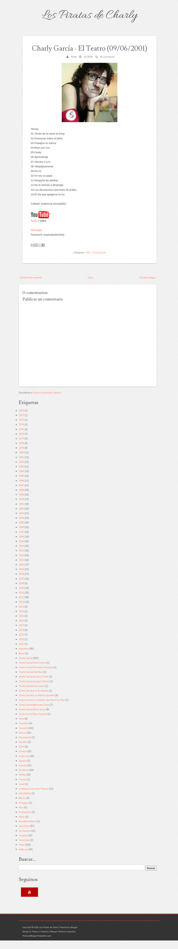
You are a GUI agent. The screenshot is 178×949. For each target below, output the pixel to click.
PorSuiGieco (25, 820)
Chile (21, 727)
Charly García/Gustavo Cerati (33, 685)
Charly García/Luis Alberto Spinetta (37, 703)
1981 (21, 465)
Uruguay (23, 843)
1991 (21, 512)
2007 (21, 587)
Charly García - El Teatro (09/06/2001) (89, 53)
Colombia (24, 731)
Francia (22, 787)
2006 (21, 582)
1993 (21, 521)
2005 (21, 577)
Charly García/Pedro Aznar (32, 717)
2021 (21, 652)
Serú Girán (24, 834)
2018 (21, 638)
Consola (23, 736)
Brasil (21, 661)
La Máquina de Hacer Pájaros (33, 797)
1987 (21, 493)
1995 (21, 531)
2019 (21, 643)
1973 (21, 428)
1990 (21, 507)
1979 (21, 456)
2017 (21, 633)
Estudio (23, 773)
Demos (22, 741)
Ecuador (23, 750)
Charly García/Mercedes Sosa (34, 713)
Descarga (36, 238)
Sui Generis (25, 839)
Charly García (99, 260)
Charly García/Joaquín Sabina (34, 689)
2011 (21, 605)
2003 (21, 568)
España (23, 769)
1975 (21, 437)
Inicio (90, 285)
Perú (21, 815)
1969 (21, 419)
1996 (21, 535)
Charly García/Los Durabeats (33, 699)
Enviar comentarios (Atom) (47, 401)
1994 (21, 526)
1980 (21, 461)
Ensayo (22, 759)
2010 (21, 601)
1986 (21, 489)
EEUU (21, 755)
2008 (21, 591)
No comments (107, 65)
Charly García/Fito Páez (31, 680)
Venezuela (24, 848)
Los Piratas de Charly (89, 15)
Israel (21, 792)
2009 (21, 596)
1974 (21, 433)
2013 (21, 615)
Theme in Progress (40, 940)
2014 (21, 619)
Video (21, 853)
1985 (21, 484)
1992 (21, 517)
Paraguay (23, 811)
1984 (21, 479)
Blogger (74, 935)
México (22, 806)
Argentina (24, 657)
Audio (34, 229)
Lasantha (71, 940)
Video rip (23, 857)
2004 (21, 573)
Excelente (24, 778)
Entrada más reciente (31, 285)
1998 (21, 545)
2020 (21, 647)
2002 (21, 563)
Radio (22, 825)
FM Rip (22, 783)
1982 (21, 470)
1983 (21, 475)
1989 (21, 503)
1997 (21, 540)
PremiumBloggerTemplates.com (36, 944)
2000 (21, 554)
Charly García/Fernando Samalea (36, 675)
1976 (21, 442)
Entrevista (24, 764)
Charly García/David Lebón (32, 671)
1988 (21, 498)
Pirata (74, 65)
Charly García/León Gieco (31, 694)
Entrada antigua (147, 285)
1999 (21, 549)
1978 (21, 451)
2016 (21, 629)
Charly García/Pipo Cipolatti (33, 722)
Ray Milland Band (27, 829)
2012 (21, 610)
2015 (21, 624)
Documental (25, 745)
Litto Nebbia (25, 801)
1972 (21, 423)
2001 (88, 260)
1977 (21, 447)
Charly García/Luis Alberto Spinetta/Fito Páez (42, 708)
